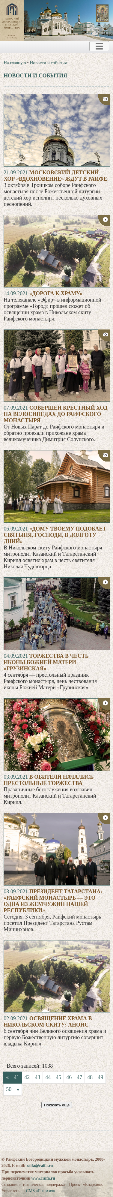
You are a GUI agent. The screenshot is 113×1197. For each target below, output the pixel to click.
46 (69, 1077)
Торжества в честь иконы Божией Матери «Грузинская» (46, 662)
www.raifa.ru (43, 1178)
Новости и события (48, 62)
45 (58, 1077)
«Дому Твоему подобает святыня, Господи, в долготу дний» (55, 535)
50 (8, 1089)
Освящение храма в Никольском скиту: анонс (48, 1021)
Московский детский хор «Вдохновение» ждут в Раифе (55, 176)
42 (27, 1077)
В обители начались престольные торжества (49, 780)
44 (48, 1077)
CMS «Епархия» (40, 1191)
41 (16, 1077)
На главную (15, 62)
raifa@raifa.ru (39, 1165)
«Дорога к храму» (56, 293)
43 (37, 1077)
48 (90, 1077)
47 (79, 1077)
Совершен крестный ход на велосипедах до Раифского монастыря (56, 414)
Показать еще (57, 1105)
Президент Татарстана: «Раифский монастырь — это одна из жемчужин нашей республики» (53, 901)
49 (100, 1077)
